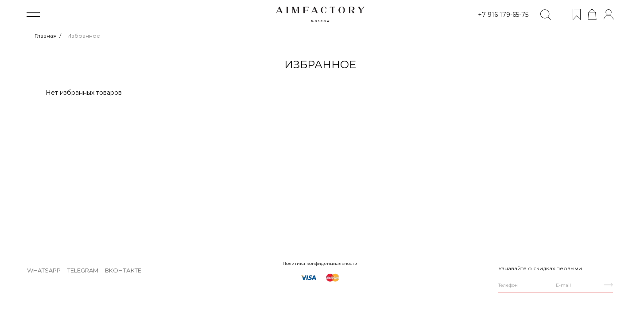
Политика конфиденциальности (320, 263)
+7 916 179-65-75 (503, 15)
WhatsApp (44, 270)
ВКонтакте (123, 270)
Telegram (82, 270)
